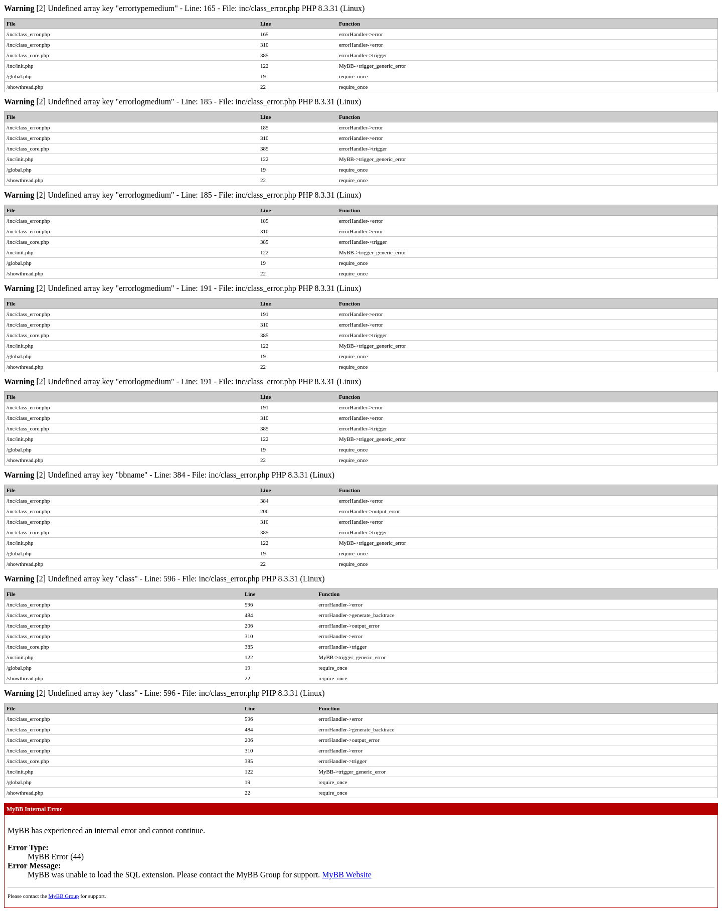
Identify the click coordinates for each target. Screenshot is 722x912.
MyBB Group (64, 896)
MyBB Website (346, 874)
